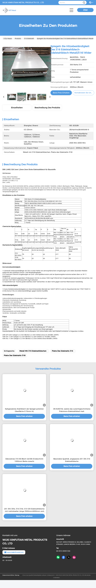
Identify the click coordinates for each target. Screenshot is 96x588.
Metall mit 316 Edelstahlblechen (32, 351)
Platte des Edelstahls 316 (62, 351)
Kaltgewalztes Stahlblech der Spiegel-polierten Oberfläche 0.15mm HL (24, 410)
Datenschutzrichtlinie (8, 575)
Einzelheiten (17, 108)
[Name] (84, 2)
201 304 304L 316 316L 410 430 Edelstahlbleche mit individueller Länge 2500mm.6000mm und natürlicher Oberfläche (24, 510)
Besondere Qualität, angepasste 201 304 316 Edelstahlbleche (71, 460)
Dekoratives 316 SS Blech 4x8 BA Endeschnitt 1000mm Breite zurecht (24, 460)
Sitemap (17, 575)
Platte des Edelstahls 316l (14, 355)
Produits (18, 38)
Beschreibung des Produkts (47, 108)
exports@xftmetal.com (14, 552)
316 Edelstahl (29, 38)
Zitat (85, 10)
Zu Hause (8, 38)
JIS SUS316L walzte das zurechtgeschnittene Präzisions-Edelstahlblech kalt (71, 410)
